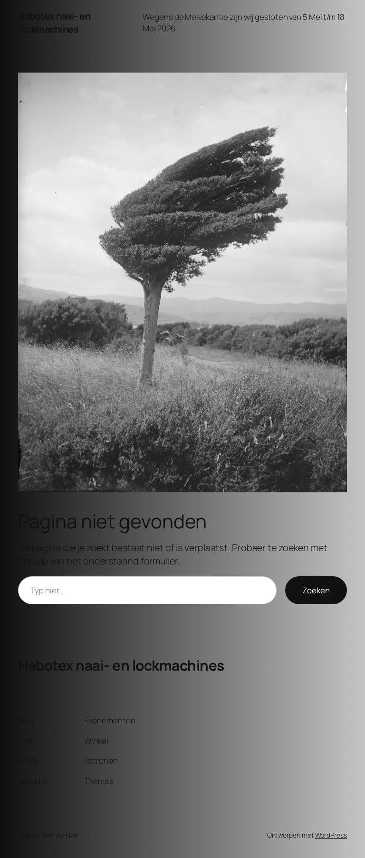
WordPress (331, 835)
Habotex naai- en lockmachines (54, 22)
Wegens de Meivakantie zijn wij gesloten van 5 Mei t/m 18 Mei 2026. (243, 22)
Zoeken (316, 590)
